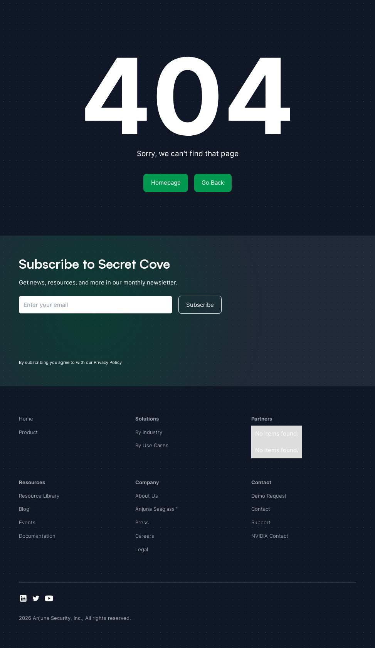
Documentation (37, 536)
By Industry (148, 432)
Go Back (213, 182)
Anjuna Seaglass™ (156, 509)
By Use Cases (151, 445)
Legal (141, 549)
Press (142, 522)
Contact (260, 509)
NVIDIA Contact (269, 536)
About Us (146, 496)
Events (27, 522)
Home (26, 419)
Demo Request (269, 496)
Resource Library (39, 496)
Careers (144, 536)
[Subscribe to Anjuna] (95, 304)
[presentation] (77, 335)
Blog (24, 509)
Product (28, 432)
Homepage (166, 182)
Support (261, 522)
